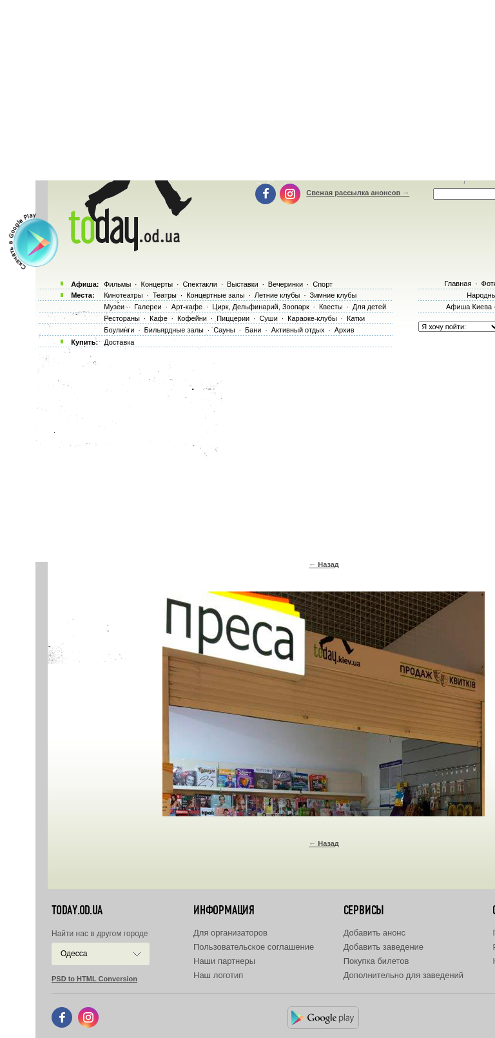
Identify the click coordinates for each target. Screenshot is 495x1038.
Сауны (224, 330)
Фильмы (117, 284)
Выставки (242, 284)
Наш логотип (218, 975)
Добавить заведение (383, 947)
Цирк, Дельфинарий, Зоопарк (260, 307)
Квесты (331, 307)
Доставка (119, 342)
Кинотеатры (123, 295)
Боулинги (119, 330)
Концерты (157, 284)
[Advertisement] (265, 451)
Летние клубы (277, 295)
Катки (356, 318)
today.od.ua (77, 910)
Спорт (323, 284)
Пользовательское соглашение (253, 947)
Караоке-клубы (312, 318)
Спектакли (199, 284)
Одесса (74, 953)
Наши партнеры (224, 961)
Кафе (159, 318)
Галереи (147, 307)
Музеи (114, 307)
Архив (344, 330)
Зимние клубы (333, 295)
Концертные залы (215, 295)
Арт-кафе (186, 307)
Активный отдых (298, 330)
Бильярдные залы (174, 330)
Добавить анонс (374, 932)
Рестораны (122, 318)
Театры (165, 295)
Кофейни (192, 318)
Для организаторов (230, 932)
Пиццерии (233, 318)
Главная (457, 283)
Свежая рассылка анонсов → (357, 193)
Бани (253, 330)
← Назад (324, 564)
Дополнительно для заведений (403, 975)
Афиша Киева (469, 307)
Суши (268, 318)
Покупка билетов (376, 961)
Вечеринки (285, 284)
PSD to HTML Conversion (94, 979)
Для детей (369, 307)
